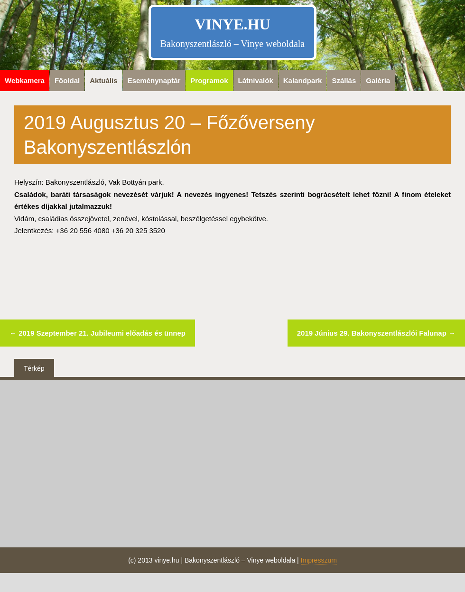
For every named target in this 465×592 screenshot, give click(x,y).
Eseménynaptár (154, 80)
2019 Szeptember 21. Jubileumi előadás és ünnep (97, 333)
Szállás (344, 80)
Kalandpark (302, 80)
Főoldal (67, 80)
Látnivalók (255, 80)
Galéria (378, 80)
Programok (209, 80)
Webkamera (25, 80)
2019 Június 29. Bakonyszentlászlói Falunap (376, 333)
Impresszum (319, 560)
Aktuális (103, 80)
